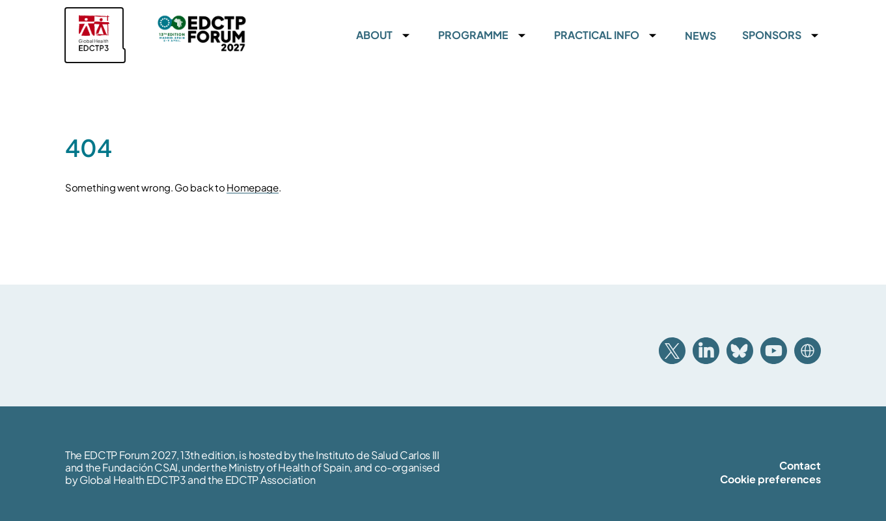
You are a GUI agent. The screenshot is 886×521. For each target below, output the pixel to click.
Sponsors (771, 35)
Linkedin (706, 350)
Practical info (596, 35)
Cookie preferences (770, 479)
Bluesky (740, 350)
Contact (800, 465)
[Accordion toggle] (405, 35)
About (374, 35)
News (700, 35)
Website (807, 350)
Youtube (773, 350)
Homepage (253, 187)
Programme (473, 35)
